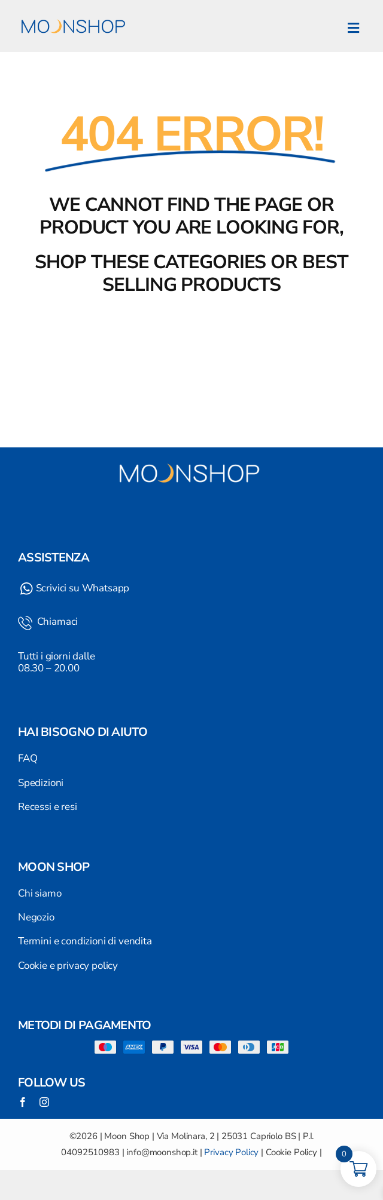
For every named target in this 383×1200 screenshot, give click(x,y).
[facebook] (23, 1102)
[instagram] (44, 1102)
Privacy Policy (231, 1152)
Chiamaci (56, 621)
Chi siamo (39, 893)
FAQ (28, 758)
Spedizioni (40, 783)
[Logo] (75, 12)
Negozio (36, 917)
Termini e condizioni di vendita (85, 941)
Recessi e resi (47, 807)
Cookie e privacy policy (68, 965)
